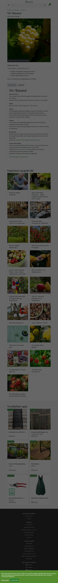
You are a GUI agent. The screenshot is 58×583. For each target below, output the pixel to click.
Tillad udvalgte (5, 580)
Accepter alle (14, 580)
